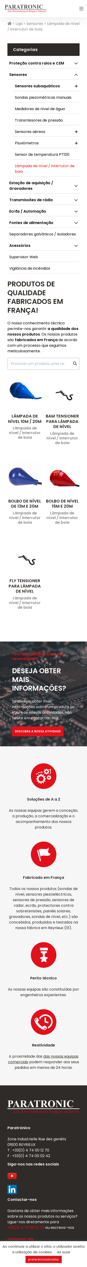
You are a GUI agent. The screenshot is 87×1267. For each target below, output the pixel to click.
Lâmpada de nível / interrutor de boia (44, 168)
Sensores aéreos (30, 131)
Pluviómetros (27, 143)
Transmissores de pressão (39, 120)
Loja (19, 23)
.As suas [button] (63, 1252)
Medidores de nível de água (40, 109)
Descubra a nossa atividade (38, 731)
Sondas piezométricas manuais (43, 97)
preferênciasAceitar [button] (43, 1259)
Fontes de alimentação (31, 222)
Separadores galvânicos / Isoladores (42, 234)
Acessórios (19, 245)
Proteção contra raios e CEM (36, 63)
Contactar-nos (20, 1238)
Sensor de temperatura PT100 (42, 154)
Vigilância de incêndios (29, 268)
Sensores (34, 23)
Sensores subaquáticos (37, 86)
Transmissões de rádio (31, 200)
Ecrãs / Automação (27, 211)
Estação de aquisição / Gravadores (31, 185)
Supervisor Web (23, 257)
